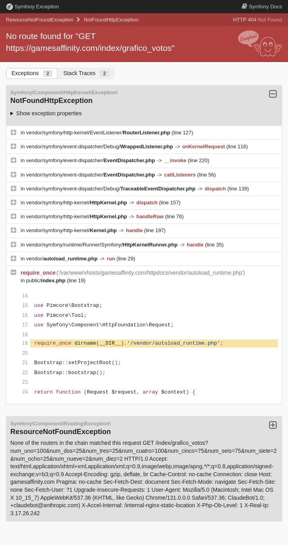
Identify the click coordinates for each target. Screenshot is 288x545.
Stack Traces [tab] (86, 73)
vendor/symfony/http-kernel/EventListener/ (99, 133)
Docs (262, 7)
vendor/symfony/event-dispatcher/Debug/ (100, 146)
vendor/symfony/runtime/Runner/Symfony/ (102, 245)
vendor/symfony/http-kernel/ (77, 203)
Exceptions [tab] (32, 73)
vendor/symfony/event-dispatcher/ (91, 160)
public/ (46, 280)
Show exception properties (49, 113)
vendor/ (62, 259)
